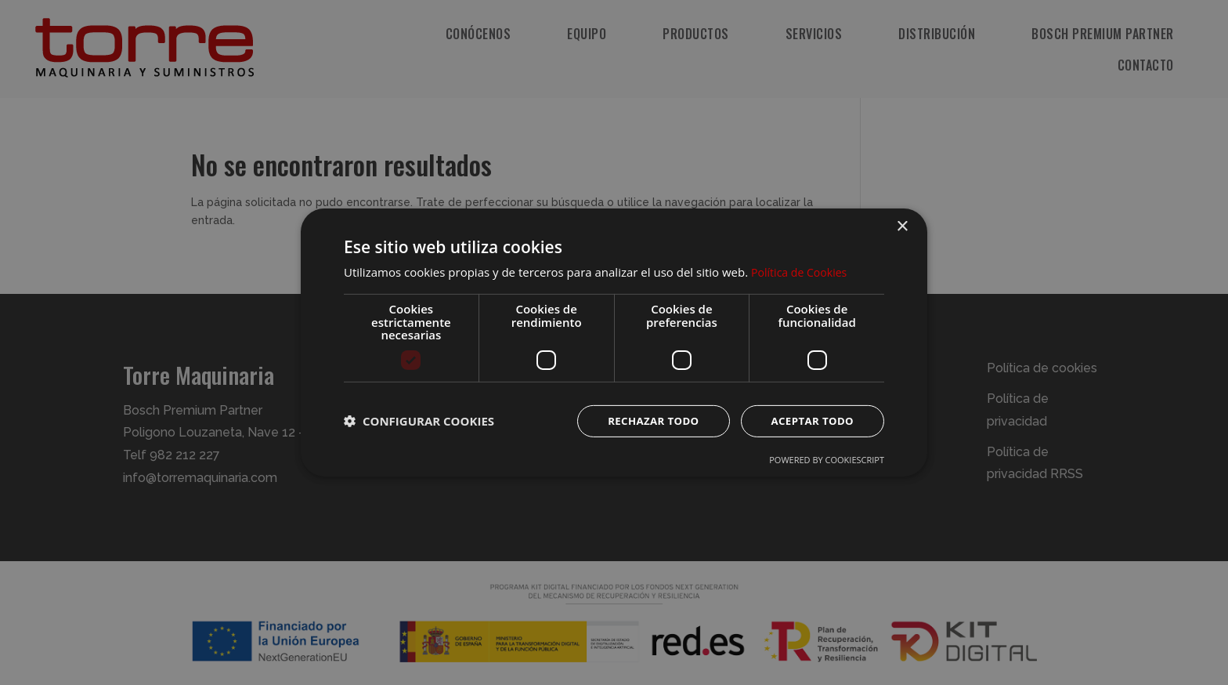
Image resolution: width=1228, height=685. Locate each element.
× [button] (902, 226)
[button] (419, 421)
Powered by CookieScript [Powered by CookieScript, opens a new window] (826, 460)
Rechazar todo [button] (646, 420)
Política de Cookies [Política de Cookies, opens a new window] (802, 271)
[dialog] (614, 342)
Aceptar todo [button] (810, 420)
